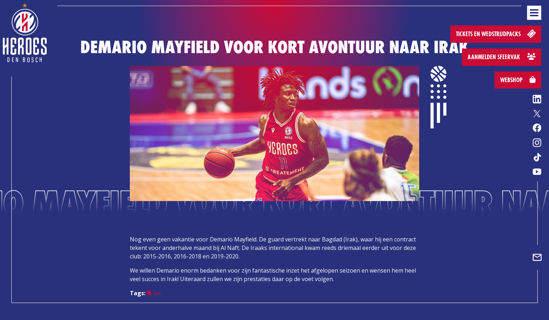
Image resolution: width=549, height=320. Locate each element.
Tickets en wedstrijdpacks (496, 33)
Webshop (518, 79)
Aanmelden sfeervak (502, 56)
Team (154, 293)
